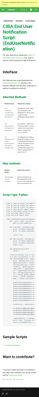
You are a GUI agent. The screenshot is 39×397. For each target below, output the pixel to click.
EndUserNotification (13, 345)
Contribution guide (15, 375)
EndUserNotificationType (12, 83)
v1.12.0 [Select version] (22, 10)
